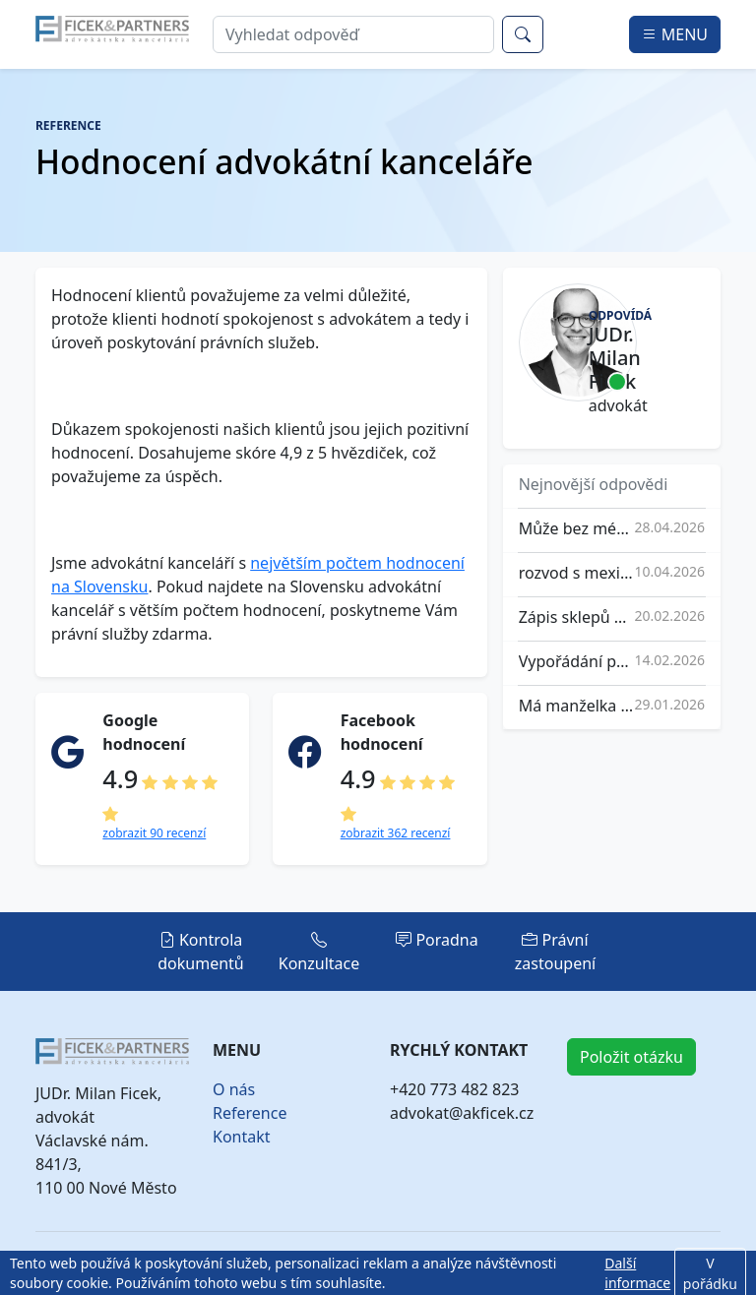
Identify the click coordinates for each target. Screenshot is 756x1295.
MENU (675, 34)
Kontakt (242, 1136)
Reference (249, 1113)
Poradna (437, 940)
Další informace (637, 1273)
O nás (234, 1089)
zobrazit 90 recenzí (154, 833)
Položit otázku (631, 1057)
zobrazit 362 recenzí (396, 833)
